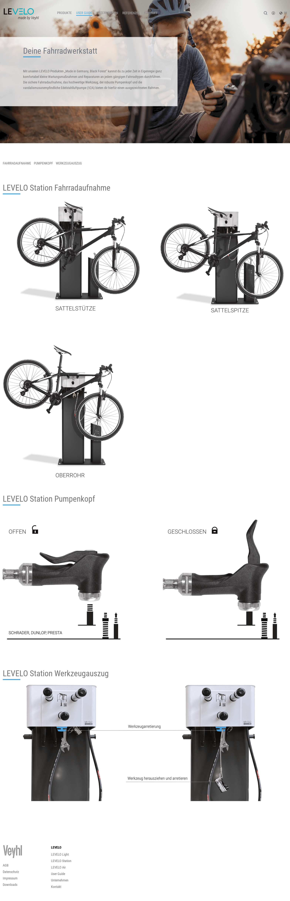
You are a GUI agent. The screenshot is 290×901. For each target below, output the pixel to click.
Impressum (10, 878)
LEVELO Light (60, 854)
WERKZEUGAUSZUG (69, 163)
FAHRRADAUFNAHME (17, 163)
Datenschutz (11, 872)
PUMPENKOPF (43, 163)
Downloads (10, 885)
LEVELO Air (58, 867)
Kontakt (150, 13)
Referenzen (131, 13)
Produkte (64, 13)
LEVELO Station (61, 861)
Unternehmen (107, 13)
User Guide (84, 13)
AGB (6, 865)
